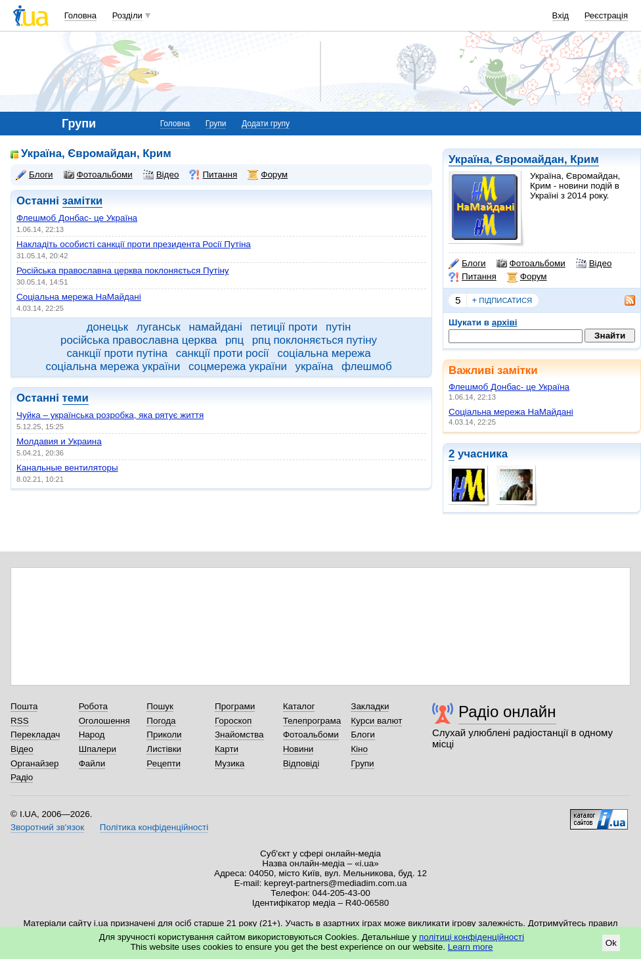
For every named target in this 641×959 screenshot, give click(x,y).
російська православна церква (138, 340)
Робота (93, 706)
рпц (234, 340)
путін (338, 327)
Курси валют (376, 721)
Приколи (163, 734)
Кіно (359, 749)
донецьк (107, 327)
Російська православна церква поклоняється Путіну (122, 270)
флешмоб (367, 366)
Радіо (22, 777)
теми (75, 398)
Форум (527, 276)
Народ (92, 734)
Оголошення (104, 721)
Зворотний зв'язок (47, 827)
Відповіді (301, 763)
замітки (82, 201)
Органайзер (34, 763)
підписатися (502, 300)
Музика (229, 763)
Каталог (299, 706)
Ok (611, 943)
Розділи (127, 15)
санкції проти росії (222, 353)
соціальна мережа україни (112, 366)
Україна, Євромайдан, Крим (524, 159)
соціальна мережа (323, 353)
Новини (298, 749)
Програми (235, 706)
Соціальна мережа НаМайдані (511, 412)
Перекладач (35, 734)
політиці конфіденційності (471, 937)
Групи (216, 123)
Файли (92, 763)
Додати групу (266, 123)
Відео (594, 263)
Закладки (370, 706)
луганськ (159, 327)
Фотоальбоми (531, 263)
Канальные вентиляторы (67, 468)
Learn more (470, 947)
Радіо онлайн (507, 711)
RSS (20, 721)
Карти (226, 749)
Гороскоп (233, 721)
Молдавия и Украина (59, 441)
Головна (80, 15)
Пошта (24, 706)
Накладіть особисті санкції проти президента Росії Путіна (133, 244)
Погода (160, 721)
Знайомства (239, 734)
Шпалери (97, 749)
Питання (473, 276)
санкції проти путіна (116, 353)
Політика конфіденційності (154, 827)
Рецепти (163, 763)
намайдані (215, 327)
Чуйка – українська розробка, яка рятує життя (110, 415)
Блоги (467, 263)
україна (315, 366)
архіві (505, 322)
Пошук (159, 706)
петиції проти (283, 327)
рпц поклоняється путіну (314, 340)
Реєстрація (606, 15)
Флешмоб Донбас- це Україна (509, 387)
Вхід (560, 15)
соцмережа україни (237, 366)
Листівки (163, 749)
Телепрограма (312, 721)
